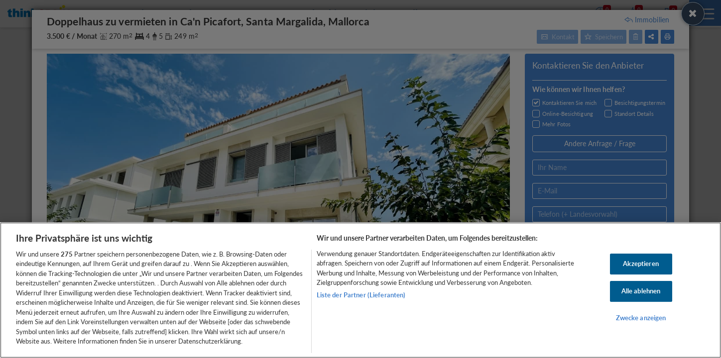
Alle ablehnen (641, 291)
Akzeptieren (640, 264)
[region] (360, 290)
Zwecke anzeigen (641, 318)
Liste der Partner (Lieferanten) (361, 295)
